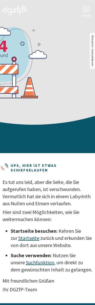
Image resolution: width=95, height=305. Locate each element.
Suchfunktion (40, 262)
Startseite (28, 238)
